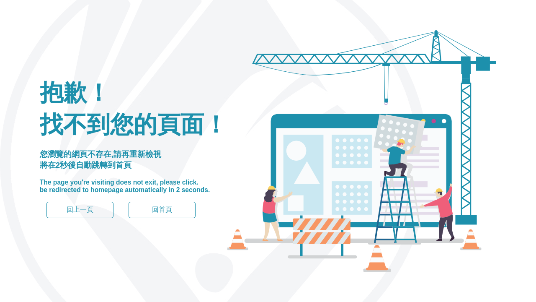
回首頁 (162, 209)
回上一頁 (80, 209)
